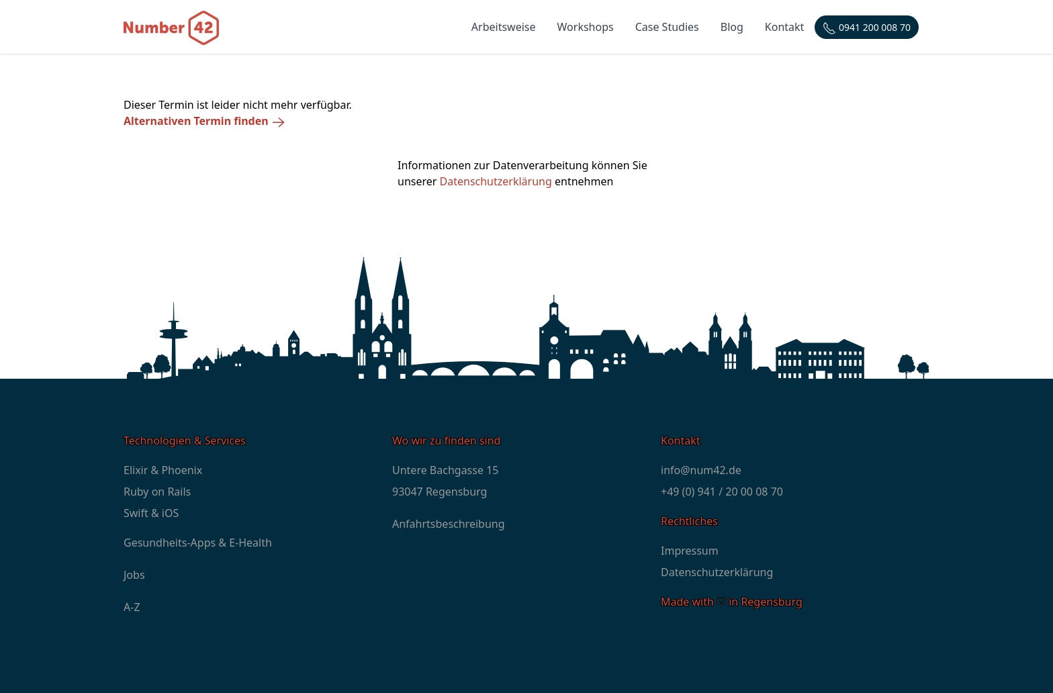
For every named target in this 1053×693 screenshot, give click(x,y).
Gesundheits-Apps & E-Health (198, 542)
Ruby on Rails (157, 491)
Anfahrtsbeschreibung (448, 523)
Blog (732, 26)
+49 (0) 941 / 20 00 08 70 (722, 491)
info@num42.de (701, 470)
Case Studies (667, 26)
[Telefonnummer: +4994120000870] (867, 27)
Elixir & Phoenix (163, 470)
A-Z (132, 607)
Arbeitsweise (503, 26)
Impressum (690, 550)
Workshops (585, 26)
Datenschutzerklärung (496, 181)
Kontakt (785, 26)
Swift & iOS (151, 513)
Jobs (134, 574)
